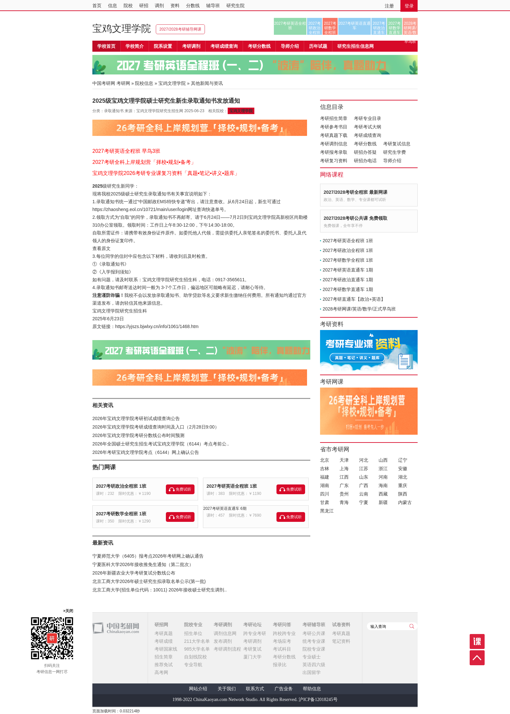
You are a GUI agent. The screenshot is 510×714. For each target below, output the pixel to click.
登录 (409, 5)
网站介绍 (198, 688)
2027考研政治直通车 (379, 28)
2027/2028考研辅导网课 (180, 29)
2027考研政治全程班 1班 (121, 486)
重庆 (402, 485)
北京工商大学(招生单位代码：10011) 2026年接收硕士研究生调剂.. (159, 589)
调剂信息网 (225, 633)
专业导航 (193, 664)
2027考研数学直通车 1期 (348, 289)
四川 (324, 493)
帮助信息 (312, 688)
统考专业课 (313, 641)
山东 (363, 477)
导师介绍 (290, 46)
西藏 (383, 493)
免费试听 (183, 489)
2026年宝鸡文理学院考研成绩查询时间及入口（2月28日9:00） (155, 427)
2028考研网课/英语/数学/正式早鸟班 (410, 28)
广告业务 (284, 688)
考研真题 (163, 633)
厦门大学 (252, 656)
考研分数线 (365, 143)
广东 (344, 485)
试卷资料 (341, 624)
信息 (112, 5)
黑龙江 (327, 510)
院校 (128, 5)
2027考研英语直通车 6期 (225, 508)
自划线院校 (195, 656)
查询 (411, 626)
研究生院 (235, 5)
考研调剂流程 (227, 649)
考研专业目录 (367, 118)
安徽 (402, 468)
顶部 (477, 657)
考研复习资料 (333, 160)
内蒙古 (405, 502)
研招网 (161, 624)
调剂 (159, 5)
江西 (344, 477)
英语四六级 (313, 664)
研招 (143, 5)
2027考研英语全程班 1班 (232, 486)
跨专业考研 (254, 633)
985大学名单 (197, 649)
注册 (389, 5)
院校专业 (193, 624)
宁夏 (363, 502)
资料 (175, 5)
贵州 (344, 493)
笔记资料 (341, 641)
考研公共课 (313, 633)
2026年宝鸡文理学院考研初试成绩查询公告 (136, 418)
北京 (324, 460)
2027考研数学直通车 (394, 28)
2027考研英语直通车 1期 (348, 269)
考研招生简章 (333, 118)
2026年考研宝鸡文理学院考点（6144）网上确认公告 (145, 452)
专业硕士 (311, 656)
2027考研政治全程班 (314, 28)
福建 (324, 477)
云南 (363, 493)
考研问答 (282, 624)
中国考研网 (115, 628)
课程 (477, 641)
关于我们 (227, 688)
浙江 (383, 468)
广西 (363, 485)
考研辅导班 (313, 624)
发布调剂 (223, 641)
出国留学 (311, 672)
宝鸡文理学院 (121, 28)
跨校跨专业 (284, 633)
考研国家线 (165, 649)
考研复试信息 (396, 143)
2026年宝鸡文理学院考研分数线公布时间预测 (138, 435)
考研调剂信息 (333, 143)
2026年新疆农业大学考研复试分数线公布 (133, 572)
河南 (383, 477)
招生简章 (163, 656)
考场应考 (282, 641)
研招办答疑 (365, 152)
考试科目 (282, 649)
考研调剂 (191, 46)
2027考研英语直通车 (355, 25)
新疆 (383, 502)
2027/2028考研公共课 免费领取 (355, 218)
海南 (383, 485)
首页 (96, 5)
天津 (344, 460)
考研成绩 (163, 641)
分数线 (193, 5)
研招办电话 (365, 160)
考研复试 (252, 649)
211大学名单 (197, 641)
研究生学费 (394, 152)
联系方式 (255, 688)
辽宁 (402, 460)
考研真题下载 (333, 135)
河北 (363, 460)
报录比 (280, 664)
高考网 (161, 672)
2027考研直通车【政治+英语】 (354, 299)
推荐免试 (163, 664)
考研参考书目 (333, 126)
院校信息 (144, 83)
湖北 (402, 477)
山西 (383, 460)
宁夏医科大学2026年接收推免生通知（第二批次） (143, 564)
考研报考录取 (333, 152)
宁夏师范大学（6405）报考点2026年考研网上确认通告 (148, 556)
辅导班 (213, 5)
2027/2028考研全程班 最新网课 (355, 192)
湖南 (324, 485)
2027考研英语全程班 (290, 25)
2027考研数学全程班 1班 (121, 513)
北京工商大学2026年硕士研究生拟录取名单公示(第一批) (149, 581)
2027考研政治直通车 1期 (348, 279)
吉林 (324, 468)
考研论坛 (252, 624)
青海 (344, 502)
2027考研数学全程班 (330, 28)
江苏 (363, 468)
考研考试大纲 (367, 126)
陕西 (402, 493)
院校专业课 (313, 649)
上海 (344, 468)
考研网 (123, 83)
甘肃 (324, 502)
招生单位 (193, 633)
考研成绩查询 (367, 135)
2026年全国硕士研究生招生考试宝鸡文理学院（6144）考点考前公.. (160, 443)
